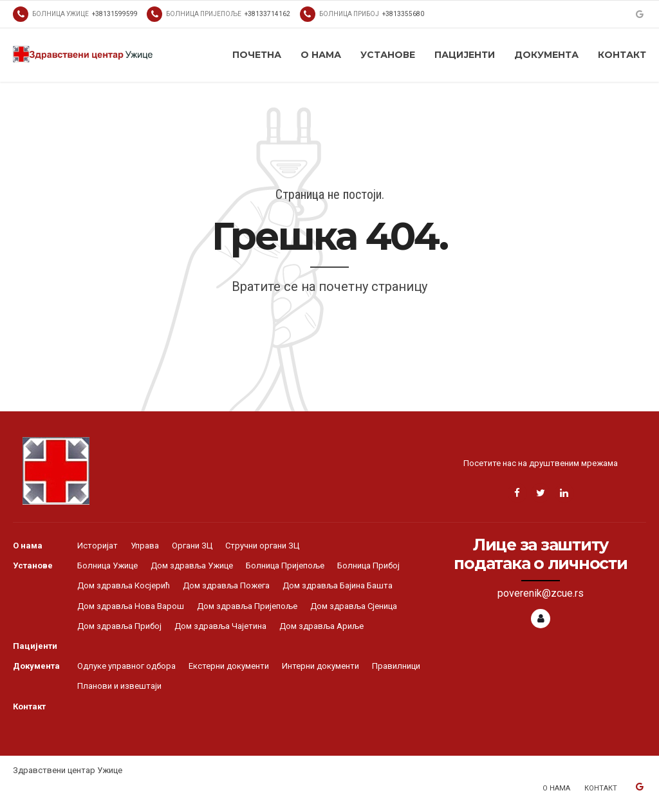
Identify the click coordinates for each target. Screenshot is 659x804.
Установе (387, 55)
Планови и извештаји (119, 686)
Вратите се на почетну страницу (329, 286)
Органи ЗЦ (192, 545)
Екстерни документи (229, 666)
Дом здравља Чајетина (220, 626)
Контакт (622, 55)
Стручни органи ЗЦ (262, 545)
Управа (145, 545)
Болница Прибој (368, 565)
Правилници (396, 666)
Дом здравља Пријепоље (247, 606)
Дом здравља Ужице (192, 565)
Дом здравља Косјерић (123, 585)
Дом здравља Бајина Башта (338, 585)
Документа (546, 55)
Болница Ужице (107, 565)
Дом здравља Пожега (226, 585)
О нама (321, 55)
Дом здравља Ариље (321, 626)
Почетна (256, 55)
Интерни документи (320, 666)
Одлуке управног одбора (126, 666)
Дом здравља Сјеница (353, 606)
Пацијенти (464, 55)
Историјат (97, 545)
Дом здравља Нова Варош (130, 606)
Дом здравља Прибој (119, 626)
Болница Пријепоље (285, 565)
